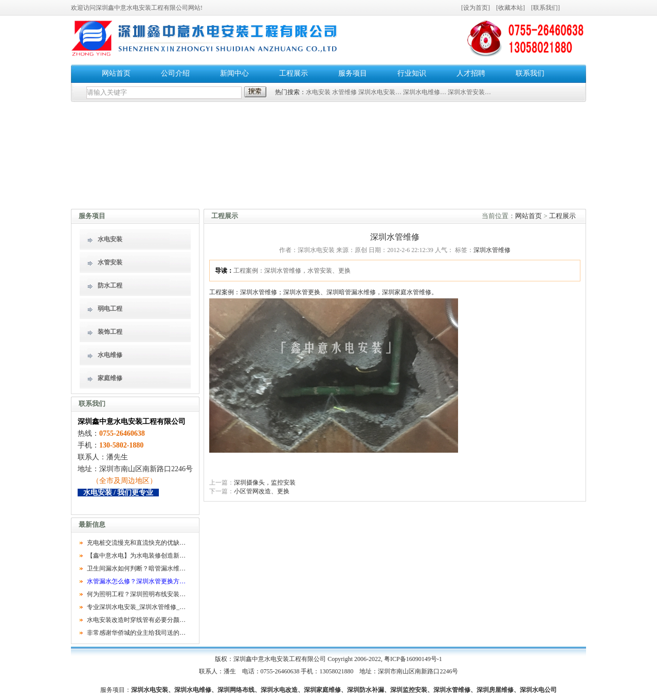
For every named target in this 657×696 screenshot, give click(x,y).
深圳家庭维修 (322, 689)
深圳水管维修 (491, 250)
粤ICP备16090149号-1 (413, 659)
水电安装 (318, 92)
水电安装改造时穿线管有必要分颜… (136, 619)
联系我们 (545, 7)
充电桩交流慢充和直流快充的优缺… (136, 542)
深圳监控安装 (408, 689)
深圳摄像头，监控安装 (265, 482)
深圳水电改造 (279, 689)
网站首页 (116, 73)
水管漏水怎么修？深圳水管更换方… (136, 581)
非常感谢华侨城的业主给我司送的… (136, 632)
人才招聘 (471, 73)
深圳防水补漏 (365, 689)
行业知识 (411, 73)
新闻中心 (234, 73)
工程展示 (293, 73)
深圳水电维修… (424, 92)
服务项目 (352, 73)
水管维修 (344, 92)
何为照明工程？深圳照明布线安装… (136, 594)
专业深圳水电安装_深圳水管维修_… (136, 607)
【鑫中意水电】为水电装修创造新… (136, 555)
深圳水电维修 (192, 689)
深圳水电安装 (149, 689)
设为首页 (475, 7)
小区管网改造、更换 (261, 491)
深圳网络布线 (235, 689)
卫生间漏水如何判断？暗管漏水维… (136, 568)
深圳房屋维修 (495, 689)
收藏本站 (510, 7)
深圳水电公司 (538, 689)
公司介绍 (175, 73)
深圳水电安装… (380, 92)
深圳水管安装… (469, 92)
